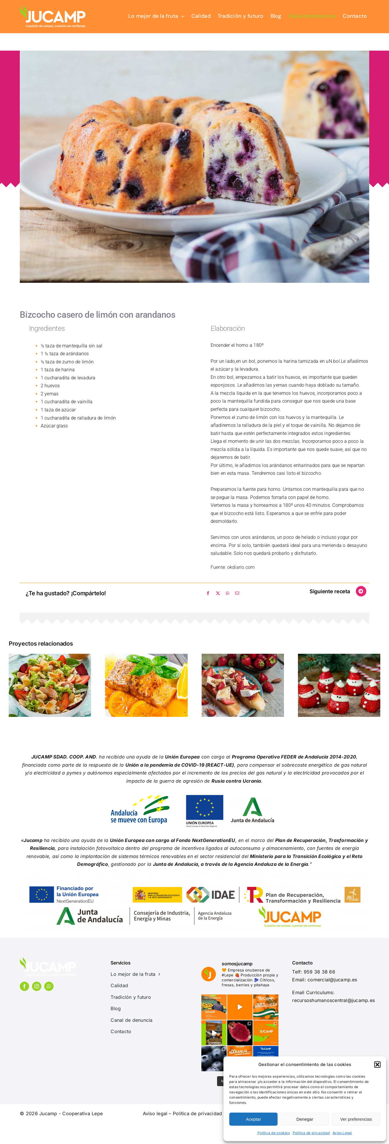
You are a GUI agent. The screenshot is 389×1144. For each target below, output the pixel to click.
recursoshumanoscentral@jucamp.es (333, 1000)
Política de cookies (273, 1133)
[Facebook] (208, 593)
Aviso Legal (342, 1133)
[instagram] (36, 986)
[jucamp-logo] (53, 7)
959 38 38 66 (319, 972)
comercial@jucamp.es (332, 980)
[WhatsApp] (227, 593)
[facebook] (24, 986)
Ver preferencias (356, 1119)
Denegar (304, 1119)
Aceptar (253, 1119)
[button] (377, 1064)
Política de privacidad (311, 1133)
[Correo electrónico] (237, 593)
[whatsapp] (49, 986)
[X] (218, 593)
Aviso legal (155, 1113)
